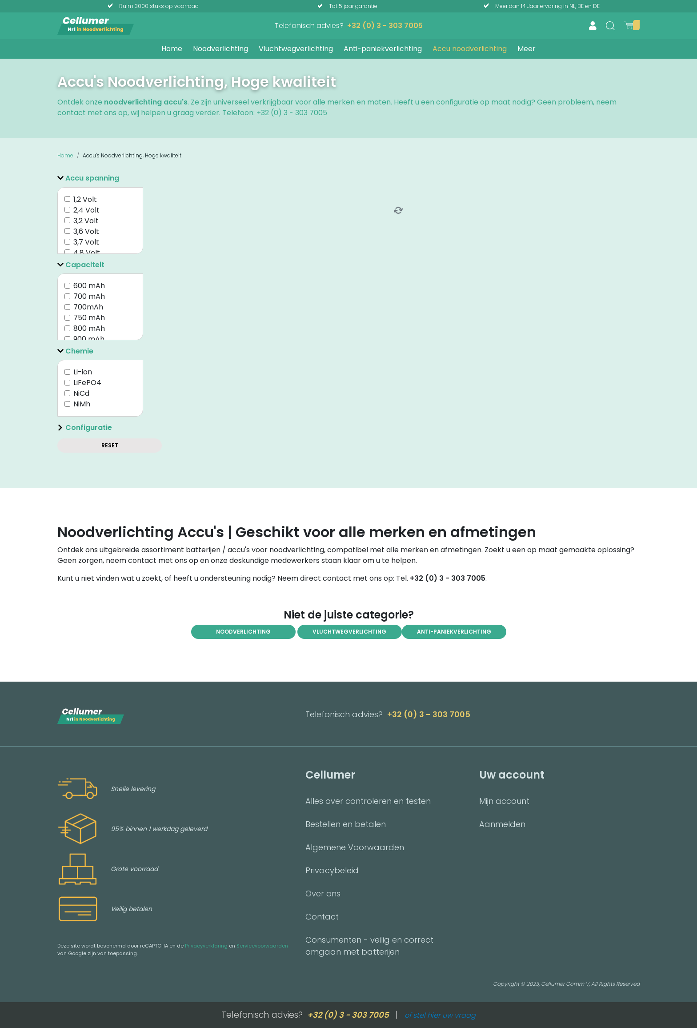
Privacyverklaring (206, 945)
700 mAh (89, 296)
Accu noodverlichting (470, 49)
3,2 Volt (86, 221)
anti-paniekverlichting (454, 631)
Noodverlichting (220, 49)
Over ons (322, 893)
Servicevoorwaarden (262, 945)
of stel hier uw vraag (440, 1015)
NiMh (81, 404)
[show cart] (628, 25)
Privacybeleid (332, 870)
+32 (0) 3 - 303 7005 (385, 25)
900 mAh (88, 339)
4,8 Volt (86, 253)
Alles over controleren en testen (368, 801)
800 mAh (89, 328)
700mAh (88, 307)
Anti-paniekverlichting (383, 49)
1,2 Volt (85, 199)
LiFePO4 (87, 382)
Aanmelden (502, 824)
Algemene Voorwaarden (354, 847)
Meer (526, 49)
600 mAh (89, 286)
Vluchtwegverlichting (296, 49)
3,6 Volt (86, 231)
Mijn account (504, 801)
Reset (109, 445)
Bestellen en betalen (345, 824)
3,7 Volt (86, 242)
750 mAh (89, 318)
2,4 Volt (86, 210)
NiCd (81, 393)
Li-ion (82, 372)
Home (171, 49)
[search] (610, 26)
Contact (322, 916)
